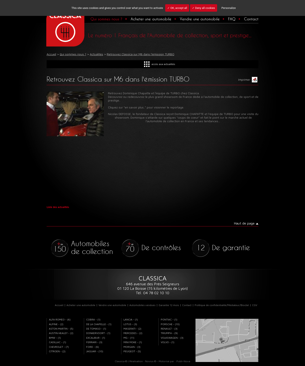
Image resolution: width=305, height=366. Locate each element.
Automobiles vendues (142, 305)
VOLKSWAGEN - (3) (172, 337)
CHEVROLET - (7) (59, 346)
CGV (254, 305)
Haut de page (244, 223)
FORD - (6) (92, 346)
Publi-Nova (183, 361)
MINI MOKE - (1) (132, 342)
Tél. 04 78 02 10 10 (152, 293)
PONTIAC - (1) (169, 319)
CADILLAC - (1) (57, 342)
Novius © (150, 361)
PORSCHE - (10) (170, 324)
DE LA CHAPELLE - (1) (98, 324)
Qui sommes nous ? (106, 19)
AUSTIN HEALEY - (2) (61, 333)
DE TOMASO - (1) (96, 328)
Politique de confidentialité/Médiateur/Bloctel (222, 305)
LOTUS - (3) (130, 324)
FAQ (232, 19)
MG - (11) (128, 337)
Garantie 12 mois (169, 305)
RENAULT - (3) (169, 328)
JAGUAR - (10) (94, 351)
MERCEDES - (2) (132, 333)
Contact (251, 19)
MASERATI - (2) (132, 328)
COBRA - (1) (93, 319)
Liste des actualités (58, 207)
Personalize (228, 8)
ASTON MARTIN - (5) (61, 328)
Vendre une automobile (200, 19)
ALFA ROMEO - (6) (60, 319)
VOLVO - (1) (167, 342)
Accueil (59, 305)
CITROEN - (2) (57, 351)
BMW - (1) (55, 337)
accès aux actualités (163, 64)
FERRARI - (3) (94, 342)
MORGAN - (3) (131, 346)
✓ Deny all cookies (203, 8)
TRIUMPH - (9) (169, 333)
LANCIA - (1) (130, 319)
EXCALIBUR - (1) (95, 337)
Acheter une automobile (151, 19)
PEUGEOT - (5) (132, 351)
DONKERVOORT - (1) (98, 333)
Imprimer (247, 79)
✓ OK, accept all (177, 8)
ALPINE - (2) (56, 324)
